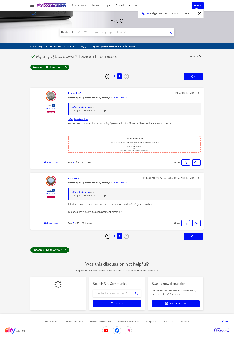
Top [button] (227, 321)
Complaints (151, 322)
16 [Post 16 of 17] (73, 162)
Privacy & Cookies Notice (100, 322)
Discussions (79, 5)
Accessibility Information (128, 322)
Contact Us (168, 322)
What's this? (51, 108)
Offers (133, 5)
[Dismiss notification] (199, 13)
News (96, 5)
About (120, 5)
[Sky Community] (51, 5)
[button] (198, 93)
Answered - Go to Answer (50, 67)
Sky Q (117, 21)
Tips (108, 5)
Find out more (120, 97)
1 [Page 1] (114, 76)
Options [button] (193, 56)
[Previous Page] (108, 76)
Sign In (197, 5)
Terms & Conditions (74, 322)
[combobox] (123, 32)
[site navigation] (32, 5)
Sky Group (184, 322)
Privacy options (52, 322)
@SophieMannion (81, 107)
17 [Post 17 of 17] (73, 223)
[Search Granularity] (71, 32)
